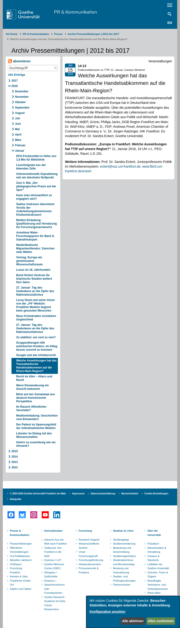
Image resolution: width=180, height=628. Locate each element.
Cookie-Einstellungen (156, 493)
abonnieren (19, 61)
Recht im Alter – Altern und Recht (34, 378)
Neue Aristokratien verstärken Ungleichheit (36, 317)
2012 (14, 467)
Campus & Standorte (153, 558)
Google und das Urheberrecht (36, 355)
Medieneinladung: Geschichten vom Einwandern (37, 417)
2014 (14, 456)
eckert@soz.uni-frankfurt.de (120, 166)
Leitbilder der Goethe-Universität (158, 566)
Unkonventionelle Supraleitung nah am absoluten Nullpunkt (37, 175)
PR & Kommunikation (75, 12)
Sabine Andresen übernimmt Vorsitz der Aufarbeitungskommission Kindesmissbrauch (35, 209)
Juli (17, 118)
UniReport (16, 564)
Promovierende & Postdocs (89, 570)
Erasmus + (50, 580)
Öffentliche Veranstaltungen (19, 549)
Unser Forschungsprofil (88, 553)
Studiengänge (121, 539)
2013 (14, 462)
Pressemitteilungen (21, 543)
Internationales (53, 530)
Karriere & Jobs (19, 576)
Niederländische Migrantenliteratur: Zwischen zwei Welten (35, 248)
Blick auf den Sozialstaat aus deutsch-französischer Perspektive (35, 398)
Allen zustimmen (161, 621)
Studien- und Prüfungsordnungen (124, 578)
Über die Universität (154, 532)
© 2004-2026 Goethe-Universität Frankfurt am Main (38, 493)
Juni (18, 123)
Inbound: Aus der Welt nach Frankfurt (55, 541)
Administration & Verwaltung (156, 549)
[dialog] (133, 612)
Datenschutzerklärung (103, 493)
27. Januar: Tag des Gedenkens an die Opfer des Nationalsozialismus (35, 291)
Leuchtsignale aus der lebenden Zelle (31, 166)
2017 (14, 80)
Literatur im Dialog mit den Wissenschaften (34, 435)
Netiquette (15, 499)
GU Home (12, 34)
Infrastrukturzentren (90, 564)
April (18, 134)
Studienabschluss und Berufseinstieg (123, 562)
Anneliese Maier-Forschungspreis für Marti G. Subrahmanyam (35, 236)
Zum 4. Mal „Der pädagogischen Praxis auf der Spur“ (36, 186)
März (18, 140)
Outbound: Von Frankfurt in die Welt (52, 551)
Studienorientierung (124, 543)
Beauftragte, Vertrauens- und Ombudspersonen (157, 584)
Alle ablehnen (132, 621)
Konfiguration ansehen (107, 611)
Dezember (21, 91)
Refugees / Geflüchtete (50, 574)
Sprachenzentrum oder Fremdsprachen (54, 588)
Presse (58, 34)
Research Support (89, 539)
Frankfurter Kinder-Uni (20, 582)
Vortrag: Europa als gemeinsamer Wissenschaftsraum (29, 261)
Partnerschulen (121, 584)
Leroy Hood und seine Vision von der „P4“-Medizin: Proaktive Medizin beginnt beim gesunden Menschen (35, 305)
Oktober (20, 102)
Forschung (85, 530)
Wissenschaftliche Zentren (89, 545)
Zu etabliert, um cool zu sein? (36, 337)
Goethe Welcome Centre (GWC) (54, 566)
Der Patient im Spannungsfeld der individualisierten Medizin (36, 426)
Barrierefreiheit (129, 493)
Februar (20, 145)
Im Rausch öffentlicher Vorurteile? (31, 408)
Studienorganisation (124, 556)
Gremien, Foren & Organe (157, 574)
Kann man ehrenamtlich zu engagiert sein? (34, 197)
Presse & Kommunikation (19, 532)
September (22, 107)
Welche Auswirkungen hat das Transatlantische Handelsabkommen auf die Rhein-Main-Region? (36, 366)
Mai (17, 129)
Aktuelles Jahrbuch (21, 560)
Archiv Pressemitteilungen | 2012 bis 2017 (93, 34)
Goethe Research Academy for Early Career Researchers (54, 603)
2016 (14, 86)
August (20, 113)
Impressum (78, 493)
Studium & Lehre (123, 530)
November (22, 96)
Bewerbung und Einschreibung (122, 549)
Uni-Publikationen (20, 556)
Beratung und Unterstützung (121, 570)
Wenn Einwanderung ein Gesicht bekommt (32, 387)
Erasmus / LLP (52, 560)
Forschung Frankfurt (16, 570)
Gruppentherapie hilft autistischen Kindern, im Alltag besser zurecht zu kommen (36, 346)
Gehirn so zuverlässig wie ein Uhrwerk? (36, 444)
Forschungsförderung (90, 560)
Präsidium (153, 543)
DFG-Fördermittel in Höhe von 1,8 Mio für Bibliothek (36, 157)
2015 (14, 451)
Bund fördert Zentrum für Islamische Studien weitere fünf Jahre (34, 279)
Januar (19, 150)
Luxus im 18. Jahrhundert (33, 269)
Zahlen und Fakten (20, 588)
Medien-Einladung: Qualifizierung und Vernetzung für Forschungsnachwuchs (36, 223)
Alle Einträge (16, 74)
